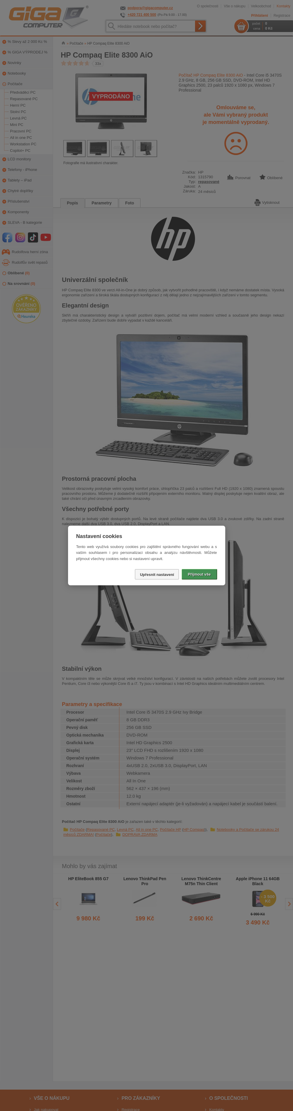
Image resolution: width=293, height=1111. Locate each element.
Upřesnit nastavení (157, 574)
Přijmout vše (199, 574)
